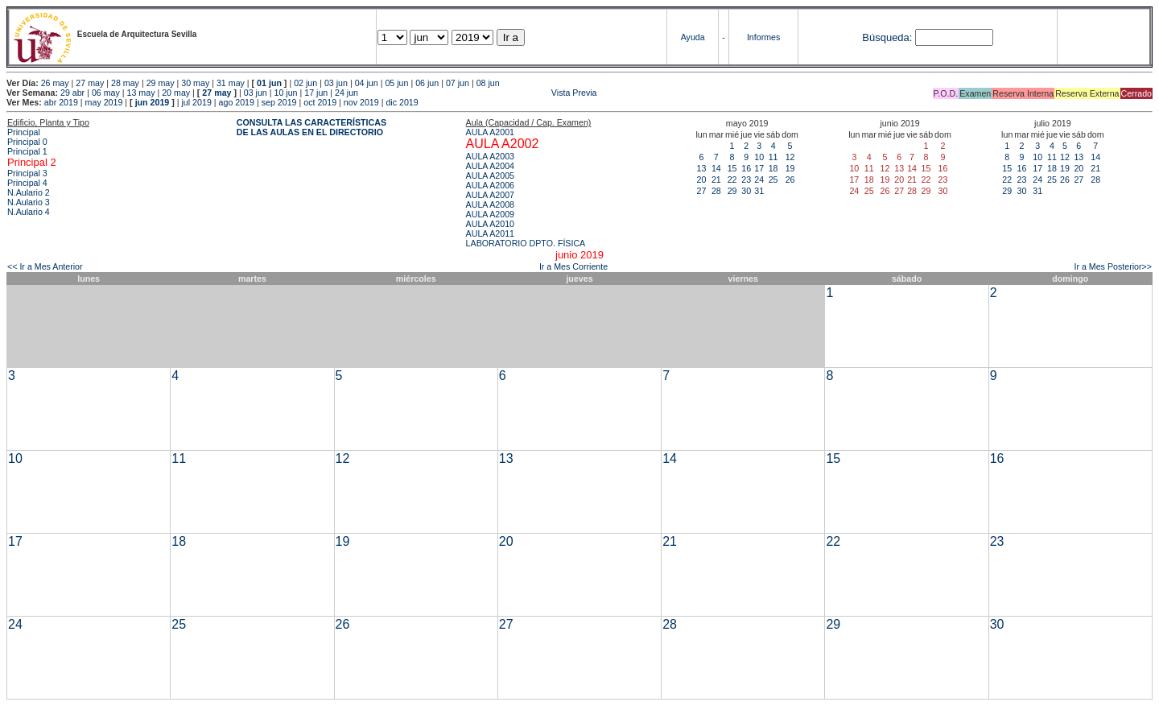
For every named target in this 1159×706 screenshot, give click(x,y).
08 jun (488, 83)
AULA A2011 (490, 233)
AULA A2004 (490, 166)
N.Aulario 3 (28, 202)
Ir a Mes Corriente (573, 266)
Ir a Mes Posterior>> (1113, 266)
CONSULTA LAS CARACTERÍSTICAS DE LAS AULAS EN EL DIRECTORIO (311, 127)
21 (716, 179)
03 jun (336, 83)
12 (790, 157)
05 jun (396, 83)
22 (732, 179)
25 (773, 179)
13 (702, 168)
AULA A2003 (490, 156)
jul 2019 (197, 102)
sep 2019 (279, 102)
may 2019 (104, 102)
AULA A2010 (490, 224)
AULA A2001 (490, 132)
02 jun (305, 83)
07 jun (457, 83)
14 (716, 168)
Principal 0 (27, 142)
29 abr (72, 92)
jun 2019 (152, 102)
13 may (141, 92)
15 (732, 168)
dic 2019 (402, 102)
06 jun (427, 83)
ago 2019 (236, 102)
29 (732, 191)
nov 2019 (361, 102)
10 (759, 157)
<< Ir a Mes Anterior (45, 266)
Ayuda (693, 37)
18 (773, 168)
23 (746, 179)
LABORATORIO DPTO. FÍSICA (526, 243)
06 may (106, 92)
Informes (763, 37)
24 (759, 179)
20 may (176, 92)
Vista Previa (479, 92)
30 (746, 191)
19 (790, 168)
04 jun (366, 83)
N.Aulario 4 (28, 212)
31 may (231, 83)
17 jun (316, 92)
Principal (23, 132)
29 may (160, 83)
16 (746, 168)
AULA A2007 (490, 195)
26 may (55, 83)
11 (773, 157)
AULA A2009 (490, 214)
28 (716, 191)
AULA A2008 (490, 204)
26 (790, 179)
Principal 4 (27, 183)
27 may (90, 83)
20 (702, 179)
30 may (195, 83)
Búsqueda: (887, 37)
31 (759, 191)
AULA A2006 (490, 185)
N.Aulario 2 (28, 192)
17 (759, 168)
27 (702, 191)
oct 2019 (319, 102)
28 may (125, 83)
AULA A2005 (490, 175)
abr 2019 (61, 102)
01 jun (269, 83)
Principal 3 (27, 173)
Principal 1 (27, 151)
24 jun (346, 92)
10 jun (285, 92)
